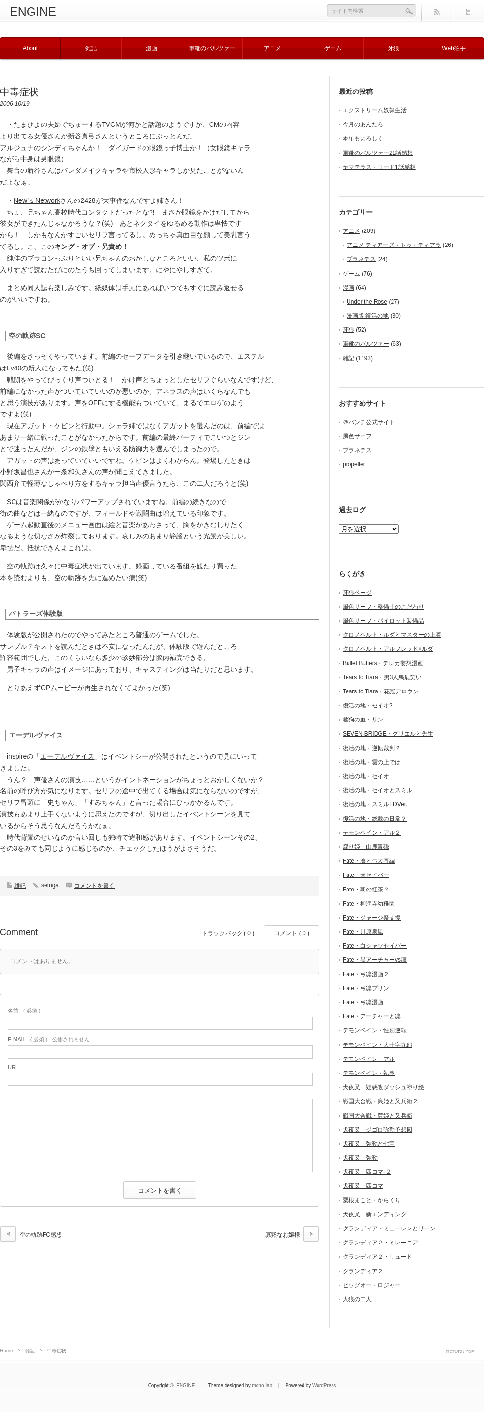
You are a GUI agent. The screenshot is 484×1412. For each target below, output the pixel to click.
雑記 (91, 48)
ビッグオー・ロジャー (372, 1285)
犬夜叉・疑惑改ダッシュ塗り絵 (383, 1087)
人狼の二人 (357, 1299)
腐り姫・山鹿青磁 (366, 847)
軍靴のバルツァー (212, 48)
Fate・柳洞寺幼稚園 (369, 903)
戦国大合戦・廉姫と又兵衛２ (380, 1101)
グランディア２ (363, 1271)
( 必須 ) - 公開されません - (50, 1039)
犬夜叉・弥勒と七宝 (369, 1143)
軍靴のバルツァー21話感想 (378, 153)
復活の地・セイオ (366, 776)
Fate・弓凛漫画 (363, 1002)
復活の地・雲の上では (372, 762)
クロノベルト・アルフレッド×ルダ (388, 648)
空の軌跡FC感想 (40, 1234)
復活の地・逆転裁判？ (372, 748)
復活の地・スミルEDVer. (375, 804)
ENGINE (33, 11)
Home (6, 1350)
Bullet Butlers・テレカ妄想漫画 (383, 663)
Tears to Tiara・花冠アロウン (381, 691)
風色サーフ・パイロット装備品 (383, 620)
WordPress (324, 1385)
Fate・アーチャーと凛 (372, 1016)
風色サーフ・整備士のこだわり (383, 606)
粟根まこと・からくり (372, 1200)
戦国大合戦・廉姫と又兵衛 (377, 1115)
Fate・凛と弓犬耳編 (369, 861)
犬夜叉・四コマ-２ (367, 1171)
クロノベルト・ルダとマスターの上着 (392, 634)
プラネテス (361, 259)
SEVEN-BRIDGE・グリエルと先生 (388, 733)
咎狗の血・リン (363, 719)
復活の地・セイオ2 (368, 705)
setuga (50, 885)
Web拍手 (453, 48)
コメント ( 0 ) (291, 933)
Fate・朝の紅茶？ (366, 889)
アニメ (272, 48)
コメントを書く (94, 885)
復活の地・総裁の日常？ (375, 818)
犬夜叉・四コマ (363, 1185)
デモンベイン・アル (369, 1059)
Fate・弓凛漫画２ (366, 974)
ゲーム (333, 48)
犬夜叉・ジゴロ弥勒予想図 (377, 1129)
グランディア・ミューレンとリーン (389, 1228)
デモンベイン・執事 (369, 1073)
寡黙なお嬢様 (282, 1234)
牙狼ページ (357, 592)
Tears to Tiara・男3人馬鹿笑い (382, 677)
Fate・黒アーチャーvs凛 (375, 959)
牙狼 (393, 48)
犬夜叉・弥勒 (360, 1157)
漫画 (151, 48)
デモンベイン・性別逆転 (375, 1030)
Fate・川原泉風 (363, 931)
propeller (354, 464)
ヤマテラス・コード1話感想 (379, 167)
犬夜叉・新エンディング (375, 1214)
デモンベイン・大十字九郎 (377, 1045)
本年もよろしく (363, 138)
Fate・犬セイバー (366, 875)
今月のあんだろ (363, 124)
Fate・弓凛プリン (366, 988)
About (30, 48)
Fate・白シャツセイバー (375, 945)
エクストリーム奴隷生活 (375, 110)
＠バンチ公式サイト (369, 422)
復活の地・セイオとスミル (377, 790)
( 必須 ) (24, 1010)
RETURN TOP (460, 1351)
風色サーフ (357, 436)
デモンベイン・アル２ (372, 832)
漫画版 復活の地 (368, 315)
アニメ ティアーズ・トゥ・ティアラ (394, 245)
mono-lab (262, 1385)
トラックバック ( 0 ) (228, 933)
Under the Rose (367, 301)
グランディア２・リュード (377, 1256)
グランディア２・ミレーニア (380, 1242)
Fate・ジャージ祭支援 (372, 917)
